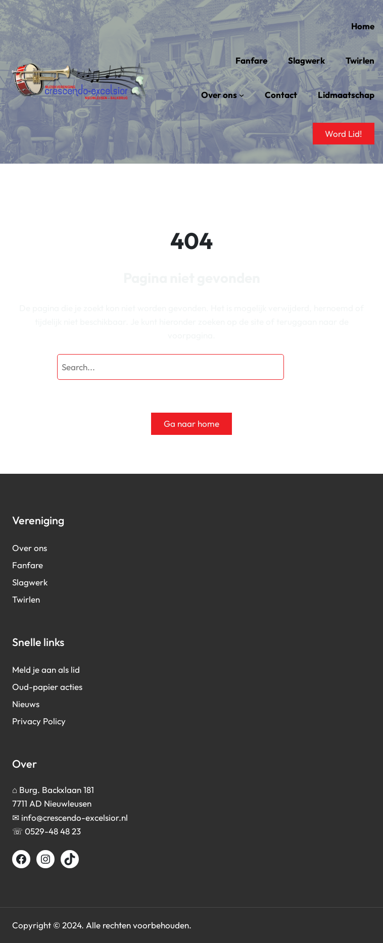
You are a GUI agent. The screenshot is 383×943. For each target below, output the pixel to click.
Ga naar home (191, 423)
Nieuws (25, 704)
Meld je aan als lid (46, 669)
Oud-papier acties (47, 686)
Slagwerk (29, 582)
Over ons (29, 547)
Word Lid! (343, 133)
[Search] (307, 367)
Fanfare (27, 565)
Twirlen (26, 599)
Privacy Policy (39, 721)
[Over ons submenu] (241, 94)
